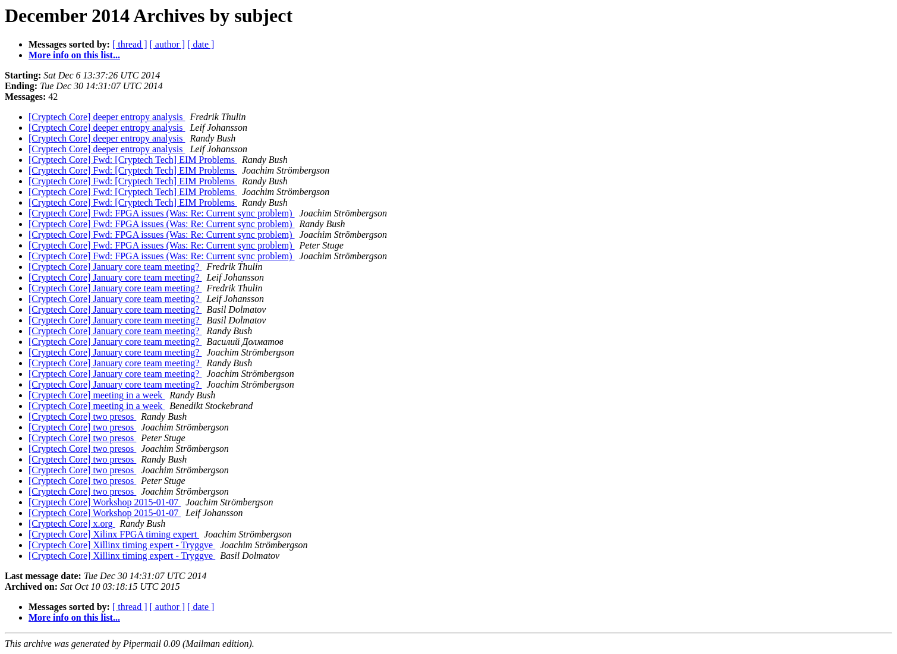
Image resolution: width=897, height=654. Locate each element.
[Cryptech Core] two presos (82, 416)
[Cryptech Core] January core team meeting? (115, 267)
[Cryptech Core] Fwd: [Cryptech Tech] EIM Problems (133, 160)
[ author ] (167, 44)
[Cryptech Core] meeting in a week (97, 395)
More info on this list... (74, 55)
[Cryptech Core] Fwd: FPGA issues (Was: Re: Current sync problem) (162, 213)
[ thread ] (129, 44)
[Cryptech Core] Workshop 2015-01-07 (105, 502)
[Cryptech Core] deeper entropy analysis (107, 117)
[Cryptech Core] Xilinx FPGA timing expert (114, 534)
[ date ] (200, 44)
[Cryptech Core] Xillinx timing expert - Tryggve (122, 545)
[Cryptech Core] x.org (72, 523)
